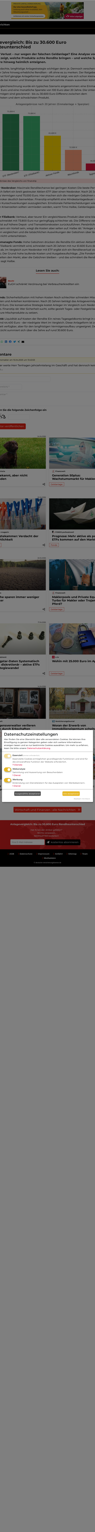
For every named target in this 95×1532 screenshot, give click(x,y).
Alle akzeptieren (71, 793)
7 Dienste (17, 764)
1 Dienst (17, 775)
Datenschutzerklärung (38, 748)
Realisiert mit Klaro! (82, 799)
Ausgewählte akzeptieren (27, 793)
